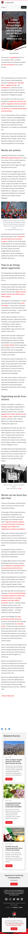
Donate (24, 7)
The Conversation (9, 65)
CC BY (19, 488)
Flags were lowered (11, 522)
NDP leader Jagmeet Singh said (11, 158)
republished (13, 57)
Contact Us (14, 884)
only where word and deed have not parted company (13, 239)
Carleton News (9, 2)
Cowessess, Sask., (11, 85)
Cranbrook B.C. (6, 87)
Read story (9, 779)
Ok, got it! (14, 928)
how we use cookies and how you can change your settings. (15, 924)
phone (16, 907)
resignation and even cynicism (16, 104)
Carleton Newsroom (7, 696)
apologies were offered (8, 527)
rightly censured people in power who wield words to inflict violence (13, 294)
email (20, 907)
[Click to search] (19, 7)
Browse (3, 7)
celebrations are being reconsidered (13, 529)
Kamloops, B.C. (13, 83)
